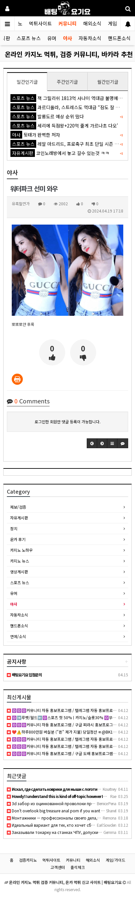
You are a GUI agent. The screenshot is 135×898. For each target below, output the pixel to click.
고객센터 (58, 867)
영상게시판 (19, 571)
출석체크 (77, 867)
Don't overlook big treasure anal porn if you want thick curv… (64, 810)
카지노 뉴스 (19, 561)
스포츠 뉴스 (29, 38)
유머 (51, 38)
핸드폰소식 (119, 38)
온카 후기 (17, 539)
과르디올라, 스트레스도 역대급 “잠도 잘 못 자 (67, 107)
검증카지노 (28, 860)
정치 (13, 528)
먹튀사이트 (40, 23)
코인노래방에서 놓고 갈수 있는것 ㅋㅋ (59, 153)
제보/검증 (18, 507)
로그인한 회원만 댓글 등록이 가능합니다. (67, 421)
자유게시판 (19, 517)
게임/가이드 (115, 860)
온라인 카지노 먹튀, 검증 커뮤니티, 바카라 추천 (69, 54)
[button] (92, 443)
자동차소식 (90, 38)
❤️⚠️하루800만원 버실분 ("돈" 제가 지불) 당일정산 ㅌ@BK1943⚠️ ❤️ (68, 732)
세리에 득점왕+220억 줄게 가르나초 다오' (64, 125)
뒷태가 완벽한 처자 (35, 135)
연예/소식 (18, 636)
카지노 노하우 (21, 550)
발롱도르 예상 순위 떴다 (47, 116)
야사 (67, 38)
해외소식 (92, 23)
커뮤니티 (67, 23)
